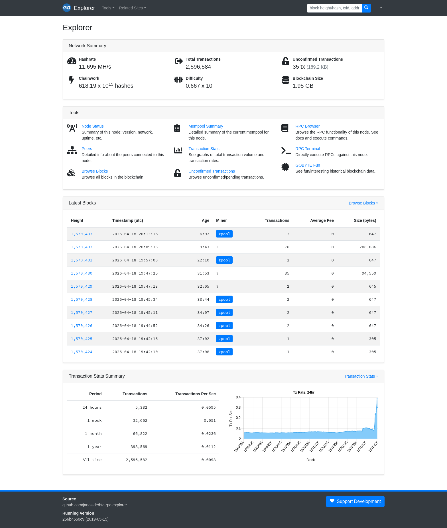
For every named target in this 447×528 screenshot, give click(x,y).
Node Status (92, 126)
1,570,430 (81, 273)
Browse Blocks (95, 171)
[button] (108, 8)
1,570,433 (81, 233)
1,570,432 (81, 246)
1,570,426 (81, 325)
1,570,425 (81, 338)
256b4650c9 (73, 519)
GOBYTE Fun (308, 165)
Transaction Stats (203, 148)
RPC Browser (308, 126)
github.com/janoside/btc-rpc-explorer (94, 505)
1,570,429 (81, 286)
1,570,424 (81, 351)
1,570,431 (81, 260)
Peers (87, 148)
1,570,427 (81, 312)
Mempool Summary (205, 126)
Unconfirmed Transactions (211, 171)
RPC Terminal (308, 148)
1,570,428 (81, 299)
